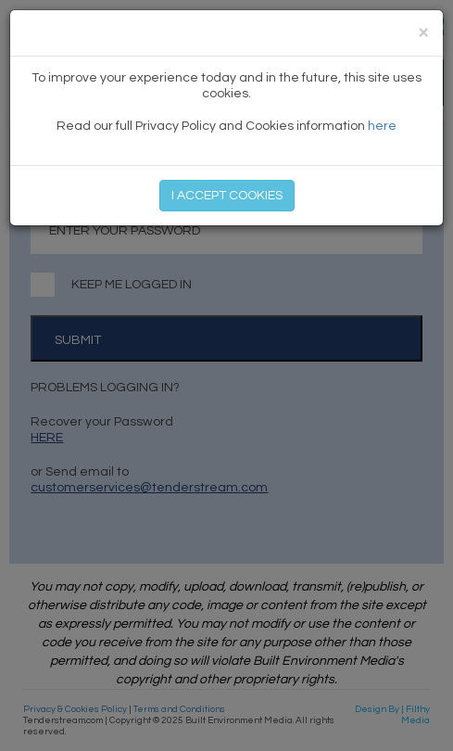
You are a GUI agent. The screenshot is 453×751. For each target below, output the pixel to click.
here (382, 126)
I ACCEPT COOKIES (227, 195)
